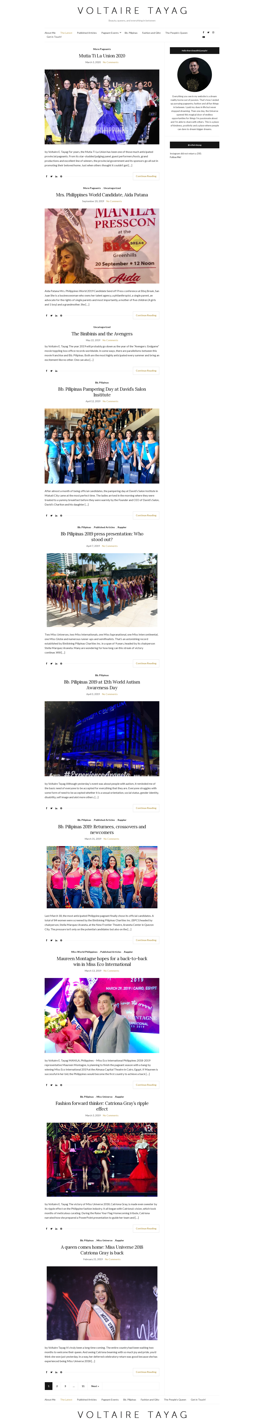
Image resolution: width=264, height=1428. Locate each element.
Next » (95, 1386)
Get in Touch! (54, 36)
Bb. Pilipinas (131, 32)
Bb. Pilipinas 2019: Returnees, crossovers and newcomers (102, 829)
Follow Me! (175, 157)
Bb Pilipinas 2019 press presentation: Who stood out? (102, 536)
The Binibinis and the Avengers (102, 334)
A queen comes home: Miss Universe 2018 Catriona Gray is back (102, 1250)
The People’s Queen (176, 32)
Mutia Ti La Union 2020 (102, 56)
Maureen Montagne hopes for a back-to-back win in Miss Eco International (102, 961)
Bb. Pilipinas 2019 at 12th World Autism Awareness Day (102, 684)
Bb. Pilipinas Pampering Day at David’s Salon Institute (102, 392)
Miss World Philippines (84, 951)
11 (83, 1386)
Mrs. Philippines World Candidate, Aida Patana (102, 195)
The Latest (66, 32)
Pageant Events (110, 32)
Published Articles (87, 32)
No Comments (111, 62)
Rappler (122, 527)
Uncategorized (112, 188)
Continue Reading (146, 176)
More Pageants (102, 49)
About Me (50, 32)
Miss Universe (104, 1096)
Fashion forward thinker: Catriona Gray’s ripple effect (102, 1106)
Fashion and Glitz (151, 32)
